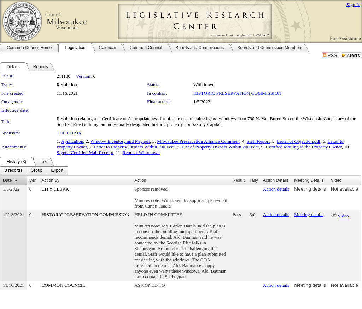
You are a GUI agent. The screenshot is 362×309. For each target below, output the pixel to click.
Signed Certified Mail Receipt (85, 152)
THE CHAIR (69, 132)
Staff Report (258, 141)
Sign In (353, 4)
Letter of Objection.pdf (298, 141)
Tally (254, 180)
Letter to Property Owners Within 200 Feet (134, 147)
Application (72, 141)
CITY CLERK (55, 189)
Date (7, 180)
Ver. (33, 180)
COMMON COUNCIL (63, 285)
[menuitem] (13, 171)
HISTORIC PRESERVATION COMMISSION (237, 93)
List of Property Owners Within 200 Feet (220, 147)
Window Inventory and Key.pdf (120, 141)
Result (239, 180)
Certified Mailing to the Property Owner (304, 147)
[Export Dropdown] (57, 171)
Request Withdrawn (140, 152)
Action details (276, 189)
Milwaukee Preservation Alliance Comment (198, 141)
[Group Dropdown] (37, 171)
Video (343, 215)
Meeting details (310, 189)
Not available (344, 189)
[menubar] (34, 170)
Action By (50, 180)
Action (140, 180)
